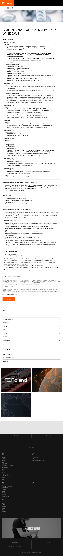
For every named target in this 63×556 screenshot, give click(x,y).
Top (3, 315)
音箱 (3, 470)
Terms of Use (47, 542)
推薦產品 (4, 457)
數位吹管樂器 (5, 467)
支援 (11, 8)
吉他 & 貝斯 (4, 464)
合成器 (3, 460)
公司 (3, 500)
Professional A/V (6, 475)
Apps (3, 479)
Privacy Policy (15, 542)
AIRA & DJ (4, 472)
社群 (33, 454)
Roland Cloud (5, 474)
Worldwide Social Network (15, 546)
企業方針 (4, 504)
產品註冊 (5, 337)
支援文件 (4, 489)
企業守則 (4, 511)
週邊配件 (4, 477)
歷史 (3, 510)
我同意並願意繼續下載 (10, 294)
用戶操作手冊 (6, 322)
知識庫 (4, 329)
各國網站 (16, 435)
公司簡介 (4, 503)
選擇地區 (31, 447)
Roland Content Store (47, 435)
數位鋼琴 (4, 459)
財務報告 (4, 506)
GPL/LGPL (5, 361)
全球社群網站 (35, 457)
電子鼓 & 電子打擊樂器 (7, 465)
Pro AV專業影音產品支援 (9, 357)
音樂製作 (4, 469)
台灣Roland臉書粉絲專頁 (38, 460)
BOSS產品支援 (6, 354)
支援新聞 (5, 333)
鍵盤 (3, 462)
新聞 (33, 483)
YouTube (34, 459)
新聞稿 (3, 508)
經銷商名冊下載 (6, 340)
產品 (3, 454)
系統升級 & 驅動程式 (8, 319)
